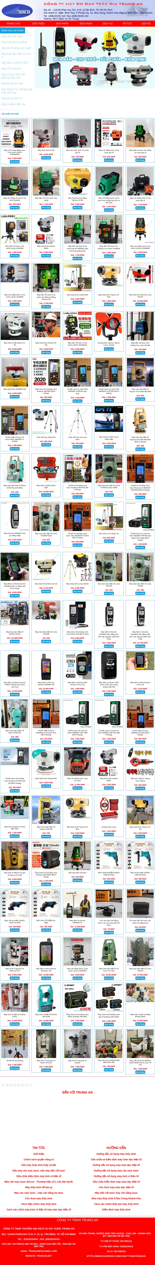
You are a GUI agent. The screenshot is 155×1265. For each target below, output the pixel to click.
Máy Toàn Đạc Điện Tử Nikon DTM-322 (15, 732)
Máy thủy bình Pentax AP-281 (46, 344)
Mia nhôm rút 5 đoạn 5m (109, 534)
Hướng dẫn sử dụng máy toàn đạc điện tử (116, 1165)
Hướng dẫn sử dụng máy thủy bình (116, 1154)
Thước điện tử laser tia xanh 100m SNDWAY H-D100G (14, 439)
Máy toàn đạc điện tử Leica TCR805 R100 (46, 535)
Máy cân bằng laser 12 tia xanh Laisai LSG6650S (77, 970)
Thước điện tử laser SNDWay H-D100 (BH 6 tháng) (140, 733)
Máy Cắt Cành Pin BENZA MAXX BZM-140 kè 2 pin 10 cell (140, 1063)
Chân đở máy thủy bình (46, 437)
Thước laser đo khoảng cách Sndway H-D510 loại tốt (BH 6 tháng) (14, 780)
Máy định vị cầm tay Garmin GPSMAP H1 (46, 684)
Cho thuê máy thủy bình (38, 1198)
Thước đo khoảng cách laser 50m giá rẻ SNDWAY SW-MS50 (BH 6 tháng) (140, 487)
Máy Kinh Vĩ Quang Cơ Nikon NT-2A (14, 970)
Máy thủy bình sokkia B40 (77, 295)
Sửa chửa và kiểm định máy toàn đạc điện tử (116, 1159)
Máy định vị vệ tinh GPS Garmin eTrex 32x (77, 684)
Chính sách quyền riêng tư (39, 1159)
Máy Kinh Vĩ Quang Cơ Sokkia (77, 1062)
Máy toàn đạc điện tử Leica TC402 (140, 585)
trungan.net (44, 1256)
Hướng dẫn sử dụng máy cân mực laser (116, 1170)
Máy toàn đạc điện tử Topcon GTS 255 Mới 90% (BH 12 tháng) (140, 439)
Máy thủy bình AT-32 (46, 150)
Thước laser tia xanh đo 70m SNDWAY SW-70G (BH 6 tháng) (109, 733)
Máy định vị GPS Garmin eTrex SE (140, 684)
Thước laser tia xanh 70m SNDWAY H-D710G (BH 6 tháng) (109, 391)
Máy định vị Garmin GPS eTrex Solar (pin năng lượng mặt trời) (109, 685)
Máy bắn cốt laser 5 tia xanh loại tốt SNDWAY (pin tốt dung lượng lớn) (77, 248)
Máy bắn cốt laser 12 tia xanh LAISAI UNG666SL (77, 344)
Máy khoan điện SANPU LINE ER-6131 (140, 874)
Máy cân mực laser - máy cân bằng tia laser (38, 1193)
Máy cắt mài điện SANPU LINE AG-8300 (15, 922)
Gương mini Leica (109, 827)
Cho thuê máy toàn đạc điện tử (116, 1187)
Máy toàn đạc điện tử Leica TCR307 (140, 970)
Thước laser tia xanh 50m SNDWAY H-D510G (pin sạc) (77, 391)
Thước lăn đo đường (14, 1061)
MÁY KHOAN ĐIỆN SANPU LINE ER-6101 (109, 874)
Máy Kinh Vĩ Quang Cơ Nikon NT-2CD (46, 1062)
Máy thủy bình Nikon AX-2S (46, 584)
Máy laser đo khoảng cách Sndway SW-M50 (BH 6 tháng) (46, 391)
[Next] (26, 1085)
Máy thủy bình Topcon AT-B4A (108, 296)
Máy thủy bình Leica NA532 (77, 584)
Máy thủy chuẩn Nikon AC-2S (15, 344)
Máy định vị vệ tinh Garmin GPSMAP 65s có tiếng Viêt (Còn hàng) (15, 586)
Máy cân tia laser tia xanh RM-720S (14, 828)
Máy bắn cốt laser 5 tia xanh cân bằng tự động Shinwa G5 (46, 297)
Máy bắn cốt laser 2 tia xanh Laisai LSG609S (15, 247)
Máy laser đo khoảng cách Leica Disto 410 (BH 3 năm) (77, 633)
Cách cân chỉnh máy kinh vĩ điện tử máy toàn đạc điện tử (38, 1209)
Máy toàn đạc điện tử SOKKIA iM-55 (14, 633)
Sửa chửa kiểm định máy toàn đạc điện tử (116, 1181)
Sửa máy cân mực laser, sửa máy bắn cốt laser (38, 1170)
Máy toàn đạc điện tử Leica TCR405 (46, 633)
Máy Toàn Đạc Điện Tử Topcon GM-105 (46, 828)
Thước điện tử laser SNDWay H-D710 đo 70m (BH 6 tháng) (46, 733)
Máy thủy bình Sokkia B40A (46, 247)
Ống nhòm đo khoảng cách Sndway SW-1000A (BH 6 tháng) (46, 875)
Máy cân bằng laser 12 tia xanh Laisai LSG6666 (14, 296)
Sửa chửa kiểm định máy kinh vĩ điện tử (38, 1176)
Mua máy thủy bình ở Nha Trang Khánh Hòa (116, 1198)
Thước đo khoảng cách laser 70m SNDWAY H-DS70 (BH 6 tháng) (77, 536)
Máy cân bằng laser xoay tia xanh (77, 779)
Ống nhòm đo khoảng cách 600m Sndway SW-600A (77, 1015)
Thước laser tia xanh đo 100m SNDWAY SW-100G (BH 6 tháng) (77, 733)
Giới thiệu (38, 1154)
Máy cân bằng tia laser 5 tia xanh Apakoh (15, 199)
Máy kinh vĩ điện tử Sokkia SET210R (46, 1015)
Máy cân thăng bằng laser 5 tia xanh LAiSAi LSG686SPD (14, 152)
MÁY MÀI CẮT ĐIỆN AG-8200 (46, 922)
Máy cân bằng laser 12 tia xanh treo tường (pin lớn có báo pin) (109, 200)
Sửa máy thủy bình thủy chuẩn (38, 1165)
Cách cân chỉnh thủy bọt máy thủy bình (116, 1204)
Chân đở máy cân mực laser (77, 438)
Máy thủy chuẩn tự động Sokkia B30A (140, 1015)
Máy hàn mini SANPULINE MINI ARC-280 (108, 1061)
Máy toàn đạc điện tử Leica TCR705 (109, 585)
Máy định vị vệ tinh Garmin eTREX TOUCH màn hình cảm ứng (15, 685)
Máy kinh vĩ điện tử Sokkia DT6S (15, 1015)
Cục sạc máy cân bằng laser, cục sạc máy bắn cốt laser (109, 923)
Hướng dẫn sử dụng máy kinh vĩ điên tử (116, 1176)
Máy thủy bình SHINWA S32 (14, 389)
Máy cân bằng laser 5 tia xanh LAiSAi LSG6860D (140, 247)
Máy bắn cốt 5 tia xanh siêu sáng (46, 199)
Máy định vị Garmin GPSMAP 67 (77, 922)
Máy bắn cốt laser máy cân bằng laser (116, 1193)
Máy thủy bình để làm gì (38, 1187)
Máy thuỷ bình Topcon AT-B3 (140, 828)
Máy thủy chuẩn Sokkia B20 (46, 486)
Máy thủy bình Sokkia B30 (46, 778)
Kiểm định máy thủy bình (116, 1209)
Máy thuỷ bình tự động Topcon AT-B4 (77, 199)
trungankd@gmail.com (43, 1251)
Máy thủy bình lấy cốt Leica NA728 (140, 296)
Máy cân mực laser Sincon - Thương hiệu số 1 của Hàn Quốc (38, 1181)
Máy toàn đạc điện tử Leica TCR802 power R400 (109, 486)
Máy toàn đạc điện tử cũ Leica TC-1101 (109, 970)
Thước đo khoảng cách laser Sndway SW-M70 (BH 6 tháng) (77, 487)
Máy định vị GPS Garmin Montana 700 (46, 970)
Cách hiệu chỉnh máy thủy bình (38, 1204)
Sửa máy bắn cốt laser (77, 873)
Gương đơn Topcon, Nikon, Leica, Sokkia (109, 344)
